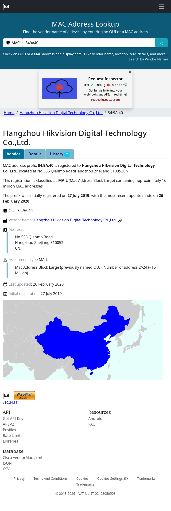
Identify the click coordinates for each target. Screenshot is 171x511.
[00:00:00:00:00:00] (89, 42)
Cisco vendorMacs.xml (22, 457)
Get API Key (13, 418)
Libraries (10, 441)
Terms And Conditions (50, 478)
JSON (7, 463)
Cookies (82, 478)
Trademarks (146, 478)
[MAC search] (161, 42)
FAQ (91, 424)
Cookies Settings (112, 478)
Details (34, 153)
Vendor (13, 153)
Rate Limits (12, 435)
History (60, 154)
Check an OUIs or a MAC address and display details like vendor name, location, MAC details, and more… (85, 57)
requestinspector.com (105, 100)
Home (9, 112)
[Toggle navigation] (161, 6)
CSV (6, 468)
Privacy (19, 478)
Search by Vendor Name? (148, 59)
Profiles (9, 429)
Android (95, 418)
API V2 (8, 424)
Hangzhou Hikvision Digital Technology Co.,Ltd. (60, 112)
